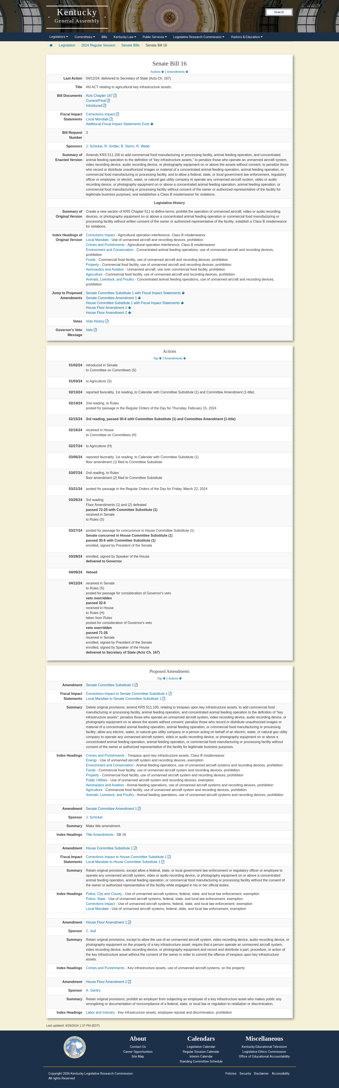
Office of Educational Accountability (264, 1056)
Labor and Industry (100, 1012)
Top (157, 358)
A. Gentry (93, 990)
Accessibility (280, 1073)
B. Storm (127, 146)
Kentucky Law (125, 37)
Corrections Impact (102, 114)
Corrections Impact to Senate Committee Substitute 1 (128, 694)
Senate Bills (130, 45)
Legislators (59, 37)
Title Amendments (99, 834)
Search (279, 12)
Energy (91, 760)
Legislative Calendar (201, 1047)
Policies (231, 1073)
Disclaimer (261, 1073)
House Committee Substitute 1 (111, 848)
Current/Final (98, 100)
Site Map (138, 1056)
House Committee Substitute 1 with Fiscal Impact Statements (135, 303)
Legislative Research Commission (198, 37)
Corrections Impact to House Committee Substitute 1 (128, 857)
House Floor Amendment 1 (108, 307)
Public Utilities (96, 780)
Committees (85, 37)
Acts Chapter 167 (101, 95)
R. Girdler (111, 146)
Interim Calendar (201, 1056)
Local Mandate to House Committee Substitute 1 (125, 862)
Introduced (96, 105)
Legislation (67, 45)
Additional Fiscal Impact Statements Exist (120, 124)
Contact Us (138, 1047)
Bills (104, 37)
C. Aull (91, 931)
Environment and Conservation (109, 250)
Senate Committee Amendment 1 (113, 298)
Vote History (97, 321)
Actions (157, 71)
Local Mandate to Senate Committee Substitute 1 (125, 698)
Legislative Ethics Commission (264, 1052)
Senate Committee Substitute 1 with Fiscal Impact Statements (135, 293)
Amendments (177, 71)
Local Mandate (99, 119)
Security (245, 1073)
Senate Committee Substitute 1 (112, 685)
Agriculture (94, 274)
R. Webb (143, 146)
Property (92, 264)
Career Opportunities (138, 1052)
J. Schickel (94, 146)
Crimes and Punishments (105, 245)
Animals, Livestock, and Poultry (110, 279)
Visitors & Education (247, 37)
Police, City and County (104, 894)
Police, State (95, 899)
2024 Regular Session (98, 45)
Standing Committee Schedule (201, 1061)
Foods (90, 260)
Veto (91, 330)
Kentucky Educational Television (264, 1047)
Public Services (155, 37)
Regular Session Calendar (201, 1052)
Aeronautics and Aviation (105, 269)
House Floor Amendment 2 (108, 312)
